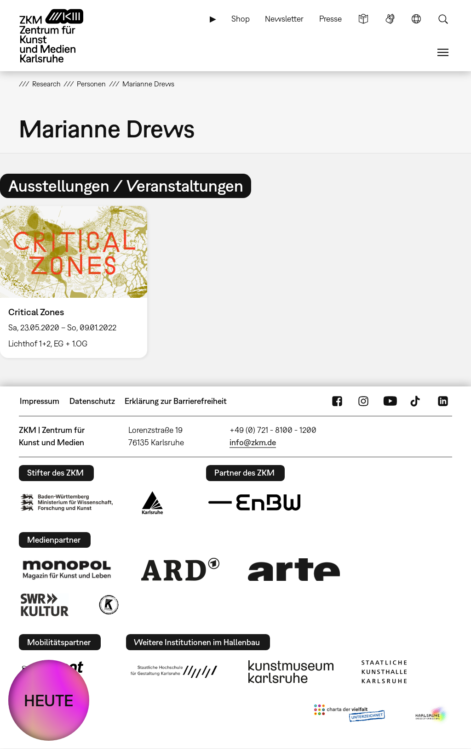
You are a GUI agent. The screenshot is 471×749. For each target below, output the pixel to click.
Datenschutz (92, 401)
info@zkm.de (253, 442)
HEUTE (49, 700)
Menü (443, 52)
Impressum (39, 401)
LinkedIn (443, 401)
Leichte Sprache (363, 18)
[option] (77, 282)
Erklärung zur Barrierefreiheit (176, 401)
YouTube (390, 401)
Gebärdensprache (390, 18)
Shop (240, 18)
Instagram (363, 401)
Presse (330, 18)
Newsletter (284, 18)
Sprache (416, 18)
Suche (443, 18)
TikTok (416, 401)
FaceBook (337, 401)
